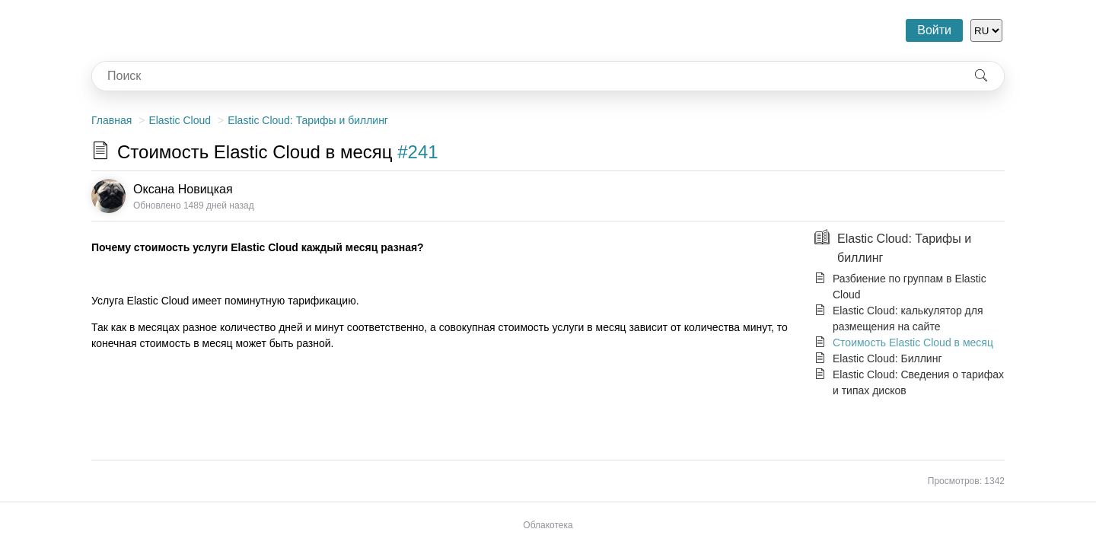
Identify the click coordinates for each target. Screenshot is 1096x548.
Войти (934, 30)
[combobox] (525, 76)
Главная (111, 120)
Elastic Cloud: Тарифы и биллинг (308, 120)
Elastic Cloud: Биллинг (887, 358)
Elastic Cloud (179, 120)
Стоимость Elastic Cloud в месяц (913, 342)
